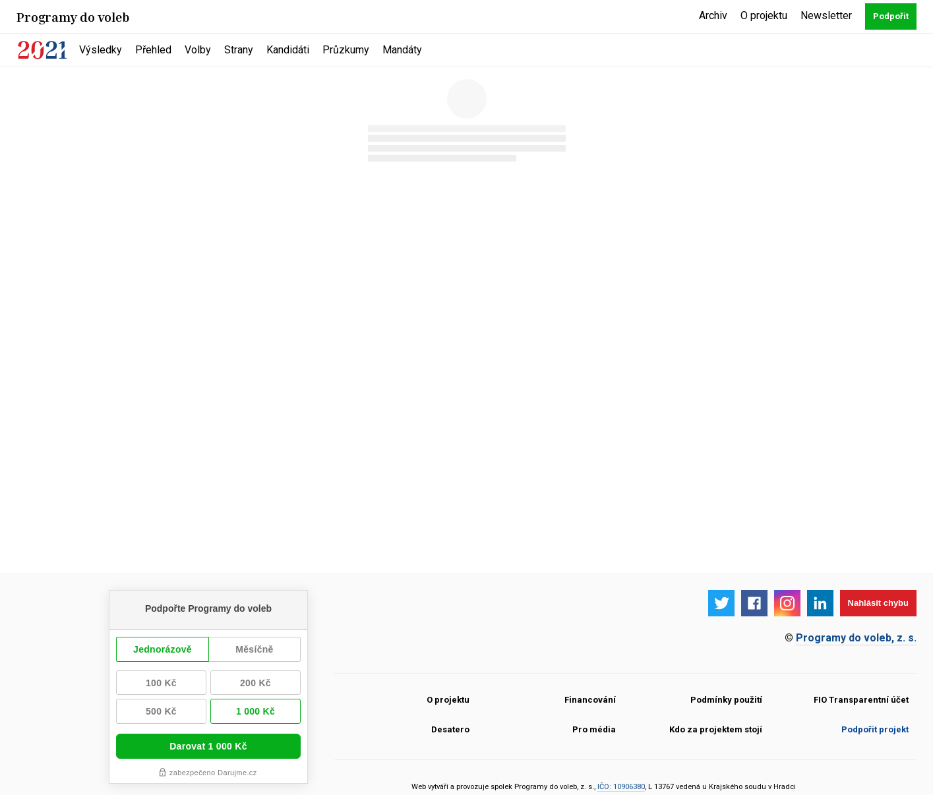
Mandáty (402, 50)
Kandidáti (287, 50)
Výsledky (100, 50)
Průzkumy (345, 50)
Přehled (153, 50)
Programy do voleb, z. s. (856, 638)
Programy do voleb (73, 16)
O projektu (763, 15)
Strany (238, 50)
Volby (198, 50)
